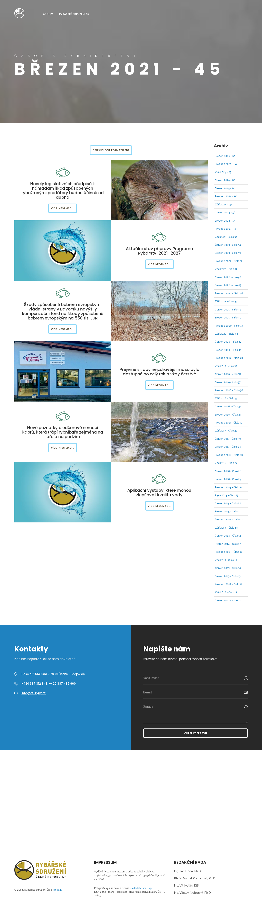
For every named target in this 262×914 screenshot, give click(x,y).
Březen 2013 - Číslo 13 (228, 576)
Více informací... (62, 208)
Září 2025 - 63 (223, 172)
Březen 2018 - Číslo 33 (228, 414)
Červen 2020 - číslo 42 (228, 341)
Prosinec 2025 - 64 (226, 164)
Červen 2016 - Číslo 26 (228, 471)
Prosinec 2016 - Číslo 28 (229, 455)
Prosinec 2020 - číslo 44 (229, 325)
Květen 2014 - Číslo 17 (228, 544)
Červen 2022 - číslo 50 (228, 277)
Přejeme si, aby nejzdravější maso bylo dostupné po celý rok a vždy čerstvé (159, 372)
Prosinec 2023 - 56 (225, 228)
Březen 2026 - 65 (225, 156)
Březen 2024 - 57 (225, 220)
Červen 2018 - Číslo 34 (228, 406)
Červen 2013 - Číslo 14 (228, 568)
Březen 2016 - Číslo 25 (228, 479)
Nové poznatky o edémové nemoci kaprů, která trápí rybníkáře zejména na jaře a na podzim (62, 432)
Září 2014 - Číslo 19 (226, 527)
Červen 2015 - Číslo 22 (228, 503)
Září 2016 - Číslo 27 (226, 463)
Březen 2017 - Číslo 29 (228, 446)
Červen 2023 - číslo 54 (228, 245)
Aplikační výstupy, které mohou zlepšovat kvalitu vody (159, 492)
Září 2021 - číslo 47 (226, 301)
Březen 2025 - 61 (225, 188)
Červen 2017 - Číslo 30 (228, 438)
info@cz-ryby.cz (33, 693)
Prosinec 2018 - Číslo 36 (229, 390)
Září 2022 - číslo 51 (226, 269)
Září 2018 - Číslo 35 (226, 398)
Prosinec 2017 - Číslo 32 (228, 422)
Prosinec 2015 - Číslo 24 (229, 487)
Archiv (48, 14)
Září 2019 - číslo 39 (226, 366)
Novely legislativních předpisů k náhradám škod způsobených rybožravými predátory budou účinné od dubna (62, 190)
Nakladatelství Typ (140, 888)
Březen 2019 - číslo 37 (228, 382)
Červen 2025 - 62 (225, 180)
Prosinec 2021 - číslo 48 (229, 293)
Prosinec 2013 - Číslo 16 (228, 551)
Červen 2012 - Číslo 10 (228, 600)
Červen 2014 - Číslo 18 (228, 535)
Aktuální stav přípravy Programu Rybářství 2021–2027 (159, 251)
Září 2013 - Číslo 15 (226, 560)
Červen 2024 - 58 (225, 212)
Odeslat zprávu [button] (195, 733)
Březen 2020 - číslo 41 (228, 350)
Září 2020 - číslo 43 (226, 333)
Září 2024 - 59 (223, 204)
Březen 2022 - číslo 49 (228, 285)
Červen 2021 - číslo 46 (228, 309)
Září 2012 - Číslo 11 (226, 592)
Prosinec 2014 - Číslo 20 (229, 519)
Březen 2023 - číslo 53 (228, 252)
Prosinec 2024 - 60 (226, 196)
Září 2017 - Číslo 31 (226, 430)
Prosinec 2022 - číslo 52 (229, 261)
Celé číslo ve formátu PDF (111, 150)
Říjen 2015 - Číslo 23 (226, 495)
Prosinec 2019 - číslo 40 (229, 358)
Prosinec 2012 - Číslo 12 (229, 584)
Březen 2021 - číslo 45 (228, 317)
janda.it (57, 889)
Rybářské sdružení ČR (74, 14)
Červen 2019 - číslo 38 (228, 374)
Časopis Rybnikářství (19, 13)
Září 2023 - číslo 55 (226, 237)
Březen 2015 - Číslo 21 (228, 511)
